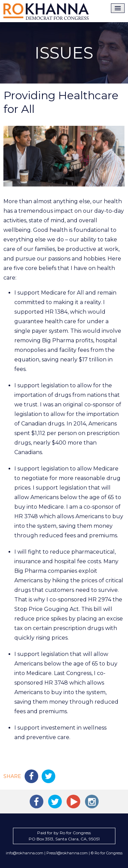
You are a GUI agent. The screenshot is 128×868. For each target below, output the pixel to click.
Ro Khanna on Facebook (36, 801)
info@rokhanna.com (24, 853)
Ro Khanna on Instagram (92, 801)
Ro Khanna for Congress (46, 11)
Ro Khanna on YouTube (73, 801)
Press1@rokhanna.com (67, 853)
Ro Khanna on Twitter (55, 801)
